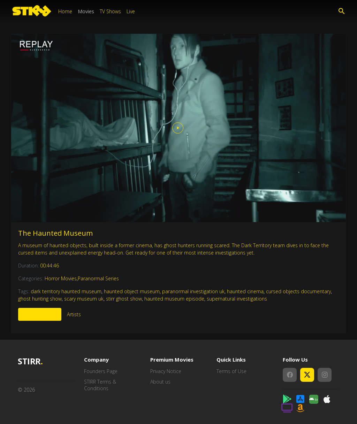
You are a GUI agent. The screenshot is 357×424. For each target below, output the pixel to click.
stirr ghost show (124, 298)
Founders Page (100, 371)
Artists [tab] (74, 314)
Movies (86, 11)
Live (131, 11)
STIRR (30, 361)
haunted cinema (245, 291)
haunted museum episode (174, 298)
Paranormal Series (98, 278)
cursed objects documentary (298, 291)
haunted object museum (132, 291)
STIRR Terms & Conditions (100, 385)
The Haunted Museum (55, 233)
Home (65, 11)
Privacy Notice (165, 371)
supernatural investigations (237, 298)
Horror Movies (61, 278)
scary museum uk (84, 298)
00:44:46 (49, 265)
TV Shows (110, 11)
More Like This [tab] (40, 314)
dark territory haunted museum (66, 291)
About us (160, 381)
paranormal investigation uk (193, 291)
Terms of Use (231, 371)
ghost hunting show (40, 298)
